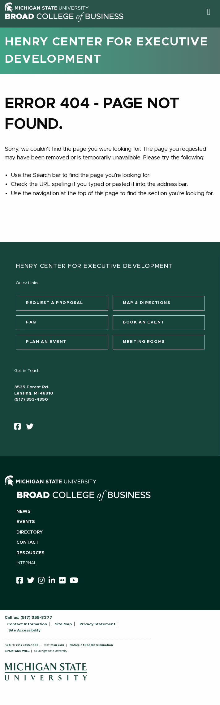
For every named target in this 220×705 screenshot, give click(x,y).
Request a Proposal (54, 303)
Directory (29, 532)
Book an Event (143, 322)
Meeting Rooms (144, 342)
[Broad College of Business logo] (64, 25)
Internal (26, 563)
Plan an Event (46, 342)
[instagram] (43, 581)
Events (25, 522)
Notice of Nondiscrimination (91, 645)
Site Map (63, 624)
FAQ (31, 322)
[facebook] (19, 428)
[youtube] (76, 581)
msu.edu (57, 645)
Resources (30, 553)
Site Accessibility (24, 630)
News (23, 511)
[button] (208, 11)
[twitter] (31, 428)
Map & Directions (146, 303)
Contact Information (27, 624)
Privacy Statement (97, 624)
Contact (27, 542)
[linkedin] (54, 581)
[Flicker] (64, 581)
